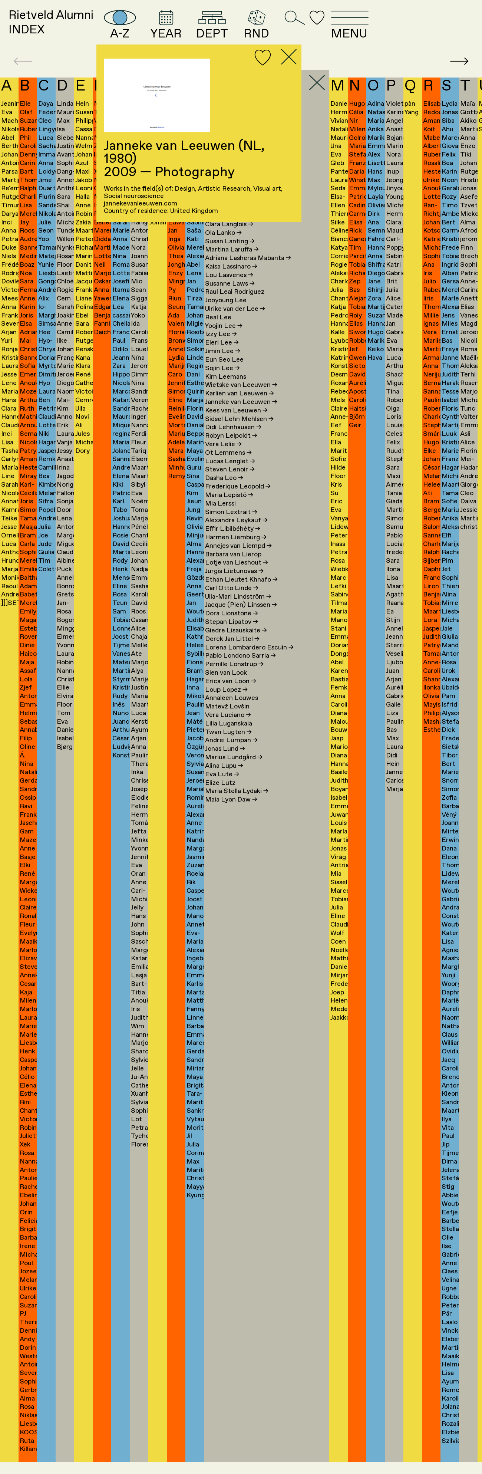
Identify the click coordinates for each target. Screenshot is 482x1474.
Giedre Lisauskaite (236, 642)
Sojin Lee (222, 379)
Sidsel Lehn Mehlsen (239, 430)
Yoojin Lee (223, 337)
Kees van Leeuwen (236, 422)
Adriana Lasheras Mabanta (248, 269)
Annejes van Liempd (238, 557)
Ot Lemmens (228, 464)
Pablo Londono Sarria (240, 667)
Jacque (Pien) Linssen (241, 616)
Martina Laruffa (232, 261)
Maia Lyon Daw (231, 811)
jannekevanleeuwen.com (140, 203)
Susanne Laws (230, 295)
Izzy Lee (221, 346)
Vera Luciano (228, 726)
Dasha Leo (224, 490)
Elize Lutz (220, 794)
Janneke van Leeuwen (241, 413)
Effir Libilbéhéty (232, 540)
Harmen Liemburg (236, 548)
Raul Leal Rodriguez (234, 303)
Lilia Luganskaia (228, 735)
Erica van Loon (230, 692)
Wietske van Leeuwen (241, 396)
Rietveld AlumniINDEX (66, 29)
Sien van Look (226, 684)
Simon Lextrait (231, 523)
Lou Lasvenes (229, 286)
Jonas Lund (225, 760)
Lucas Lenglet (230, 472)
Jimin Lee (222, 362)
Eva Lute (222, 786)
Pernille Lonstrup (234, 675)
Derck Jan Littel (232, 650)
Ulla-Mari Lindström (238, 608)
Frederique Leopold (238, 498)
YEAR (220, 30)
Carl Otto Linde (231, 599)
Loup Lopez (226, 701)
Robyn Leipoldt (231, 447)
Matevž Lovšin (227, 718)
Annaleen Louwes (231, 709)
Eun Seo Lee (224, 371)
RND (326, 30)
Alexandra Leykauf (236, 532)
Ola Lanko (223, 244)
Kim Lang (222, 227)
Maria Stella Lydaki (236, 803)
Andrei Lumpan (231, 752)
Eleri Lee (222, 354)
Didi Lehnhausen (233, 439)
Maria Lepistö (229, 506)
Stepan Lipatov (231, 633)
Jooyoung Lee (226, 312)
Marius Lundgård (234, 768)
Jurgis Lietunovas (234, 583)
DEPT (275, 30)
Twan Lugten (228, 743)
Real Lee (218, 329)
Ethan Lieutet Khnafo (241, 591)
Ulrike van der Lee (235, 320)
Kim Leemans (225, 388)
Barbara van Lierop (233, 566)
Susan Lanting (230, 253)
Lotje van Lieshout (236, 574)
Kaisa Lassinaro (231, 278)
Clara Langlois (229, 235)
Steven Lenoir (230, 481)
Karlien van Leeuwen (239, 405)
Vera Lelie (223, 455)
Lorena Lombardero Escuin (249, 659)
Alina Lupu (224, 777)
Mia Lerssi (220, 515)
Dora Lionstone (231, 625)
